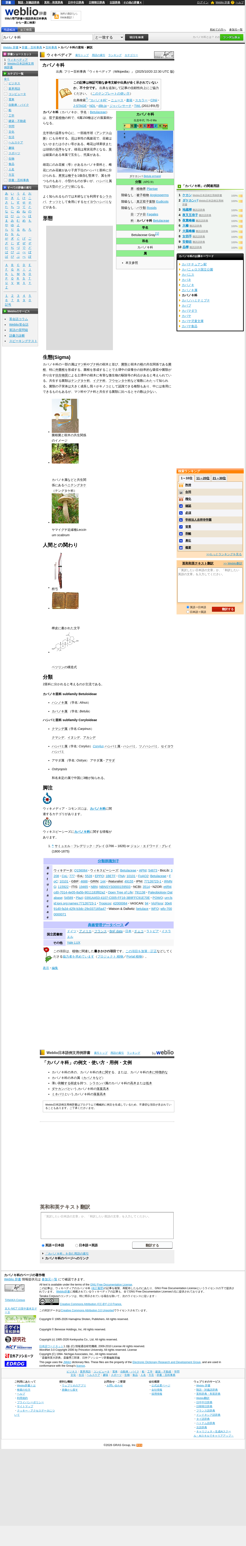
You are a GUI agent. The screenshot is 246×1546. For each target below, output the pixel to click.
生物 (11, 158)
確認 (188, 505)
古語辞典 (115, 2)
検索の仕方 (23, 1389)
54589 (68, 898)
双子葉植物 (57, 117)
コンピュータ (17, 94)
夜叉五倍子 (190, 215)
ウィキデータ (63, 870)
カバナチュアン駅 (194, 264)
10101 (131, 876)
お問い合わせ (115, 1385)
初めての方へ (218, 29)
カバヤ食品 (189, 326)
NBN (94, 887)
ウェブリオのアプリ (74, 1385)
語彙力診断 (17, 335)
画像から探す (70, 1389)
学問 (11, 126)
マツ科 (82, 364)
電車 (11, 99)
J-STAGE (80, 106)
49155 (128, 881)
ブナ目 (141, 214)
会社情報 (156, 1389)
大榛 (185, 225)
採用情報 (156, 1393)
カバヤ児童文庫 (193, 321)
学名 (145, 227)
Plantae (152, 189)
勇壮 (188, 540)
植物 (75, 951)
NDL (92, 106)
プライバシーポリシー (30, 1402)
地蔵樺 (187, 209)
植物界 (141, 189)
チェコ (139, 931)
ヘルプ (240, 2)
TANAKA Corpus (15, 1300)
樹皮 (74, 1083)
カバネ (186, 280)
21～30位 (219, 478)
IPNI (139, 881)
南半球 (88, 133)
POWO (158, 898)
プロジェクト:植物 (110, 956)
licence (80, 1365)
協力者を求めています (78, 956)
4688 (84, 881)
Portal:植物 (134, 956)
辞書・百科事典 (32, 47)
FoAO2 (143, 876)
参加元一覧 (236, 29)
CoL (64, 876)
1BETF (111, 876)
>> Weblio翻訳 (232, 563)
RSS (139, 1445)
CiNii (153, 100)
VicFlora (157, 903)
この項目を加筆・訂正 (141, 951)
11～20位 (202, 478)
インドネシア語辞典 (208, 1414)
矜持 (188, 485)
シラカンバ (97, 1083)
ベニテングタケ (75, 485)
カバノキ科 (98, 808)
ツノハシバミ (148, 746)
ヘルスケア (16, 142)
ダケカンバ (136, 176)
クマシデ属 (59, 729)
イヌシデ (73, 737)
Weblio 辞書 (223, 2)
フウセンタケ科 (120, 380)
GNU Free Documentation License (111, 1284)
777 (72, 876)
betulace (142, 909)
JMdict (67, 1362)
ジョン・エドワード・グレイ (150, 846)
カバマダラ (189, 310)
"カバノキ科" (98, 100)
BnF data (116, 931)
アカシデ (89, 737)
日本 (128, 931)
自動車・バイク (19, 104)
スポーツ (14, 153)
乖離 (188, 533)
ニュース (117, 100)
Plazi (79, 898)
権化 (188, 499)
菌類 (124, 364)
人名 (11, 169)
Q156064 (80, 870)
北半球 (47, 133)
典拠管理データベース (106, 925)
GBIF (75, 881)
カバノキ (89, 1078)
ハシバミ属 (104, 181)
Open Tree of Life (120, 892)
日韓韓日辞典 (97, 2)
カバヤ (186, 316)
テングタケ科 (80, 380)
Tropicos (105, 903)
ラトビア (152, 931)
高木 (133, 1083)
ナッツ (53, 202)
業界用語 (14, 88)
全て (6, 79)
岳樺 (185, 247)
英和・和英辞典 (53, 2)
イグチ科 (99, 380)
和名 (145, 241)
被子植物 (142, 195)
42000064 (120, 903)
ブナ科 (94, 364)
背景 (188, 526)
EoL (80, 876)
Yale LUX (73, 942)
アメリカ (85, 931)
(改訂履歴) (97, 1288)
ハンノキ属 (59, 702)
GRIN (94, 881)
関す (108, 1072)
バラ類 (141, 208)
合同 (188, 492)
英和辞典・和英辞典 (208, 1393)
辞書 (8, 2)
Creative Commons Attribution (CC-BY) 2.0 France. (91, 1304)
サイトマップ (25, 1406)
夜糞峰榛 (188, 220)
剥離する (64, 1083)
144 (103, 881)
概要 (188, 547)
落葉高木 (103, 1089)
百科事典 (51, 47)
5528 (88, 876)
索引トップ (82, 55)
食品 (11, 164)
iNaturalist (115, 881)
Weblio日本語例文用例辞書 (69, 1053)
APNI (143, 870)
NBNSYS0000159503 (114, 887)
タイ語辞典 (203, 1418)
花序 (58, 149)
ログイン (203, 2)
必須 (188, 512)
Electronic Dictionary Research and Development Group (166, 1362)
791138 (140, 892)
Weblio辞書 (63, 1291)
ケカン (187, 195)
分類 (138, 182)
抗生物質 (61, 375)
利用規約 (22, 1397)
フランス (100, 931)
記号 (8, 305)
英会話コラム (18, 319)
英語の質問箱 (18, 330)
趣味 (11, 148)
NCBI (137, 887)
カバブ (186, 305)
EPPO (99, 876)
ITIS (74, 887)
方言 (11, 174)
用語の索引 (98, 55)
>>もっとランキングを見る (224, 554)
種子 (71, 175)
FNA (121, 876)
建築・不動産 (17, 121)
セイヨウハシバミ (96, 202)
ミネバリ (58, 1094)
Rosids (152, 208)
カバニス (188, 274)
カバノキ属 (59, 711)
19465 (83, 887)
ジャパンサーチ (121, 106)
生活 (11, 137)
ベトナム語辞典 (205, 1423)
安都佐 (187, 241)
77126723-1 (152, 881)
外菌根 (60, 369)
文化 (11, 131)
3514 (146, 887)
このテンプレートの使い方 (111, 93)
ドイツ (71, 931)
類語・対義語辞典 (28, 2)
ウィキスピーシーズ (104, 870)
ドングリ (64, 186)
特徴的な (161, 1072)
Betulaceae (161, 220)
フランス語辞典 (205, 1410)
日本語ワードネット (51, 1346)
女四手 (187, 236)
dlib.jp (102, 106)
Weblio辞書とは (26, 1385)
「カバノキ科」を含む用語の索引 (67, 1253)
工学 (11, 115)
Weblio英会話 (18, 324)
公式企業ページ (160, 1385)
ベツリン (58, 667)
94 (146, 903)
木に (102, 1072)
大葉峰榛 (188, 231)
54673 (152, 870)
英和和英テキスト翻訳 (65, 1206)
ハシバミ (129, 746)
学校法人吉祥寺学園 (198, 519)
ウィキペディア (59, 55)
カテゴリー (131, 55)
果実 (61, 175)
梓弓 (55, 589)
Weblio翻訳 (202, 1397)
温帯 (58, 133)
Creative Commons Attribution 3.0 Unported (87, 1310)
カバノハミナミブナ (196, 300)
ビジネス (14, 83)
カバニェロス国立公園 (197, 269)
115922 (63, 887)
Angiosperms (159, 195)
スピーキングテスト (23, 341)
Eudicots (162, 201)
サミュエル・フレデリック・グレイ (80, 846)
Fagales (152, 214)
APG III (148, 182)
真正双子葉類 (145, 201)
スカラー (141, 100)
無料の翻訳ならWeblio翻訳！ (69, 15)
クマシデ (58, 737)
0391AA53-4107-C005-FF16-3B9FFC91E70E (117, 898)
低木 (149, 1083)
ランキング (115, 55)
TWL (137, 106)
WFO (155, 909)
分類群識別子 (108, 861)
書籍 (129, 100)
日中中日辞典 (76, 2)
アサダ (110, 760)
